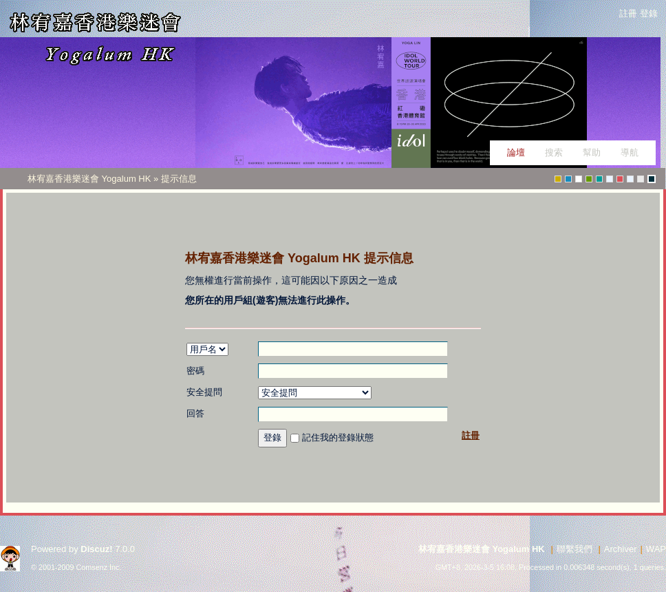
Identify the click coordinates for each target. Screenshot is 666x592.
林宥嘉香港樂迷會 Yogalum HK (90, 178)
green (589, 179)
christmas (619, 179)
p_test (609, 179)
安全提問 (204, 392)
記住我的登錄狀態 (338, 437)
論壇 (516, 152)
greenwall (558, 179)
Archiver (620, 549)
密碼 (195, 371)
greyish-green (599, 179)
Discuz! (96, 549)
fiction (640, 179)
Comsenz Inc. (99, 567)
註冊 (628, 13)
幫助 (592, 152)
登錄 (649, 13)
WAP (656, 549)
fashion (568, 179)
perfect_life (630, 179)
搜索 (554, 152)
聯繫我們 (574, 549)
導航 (629, 152)
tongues (651, 179)
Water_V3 (578, 179)
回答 (195, 413)
